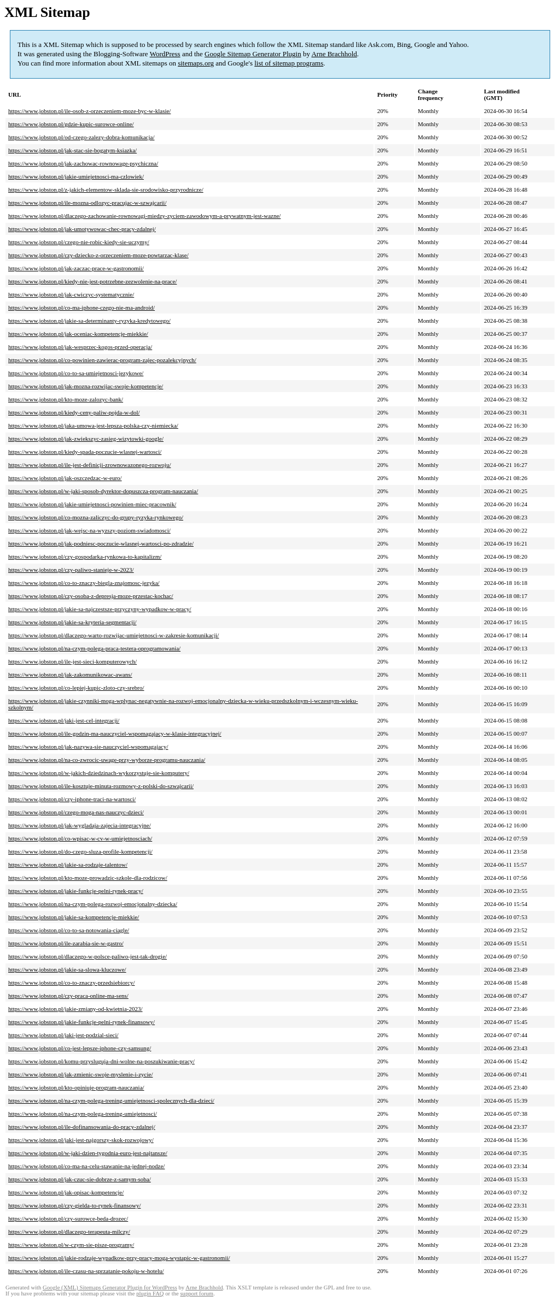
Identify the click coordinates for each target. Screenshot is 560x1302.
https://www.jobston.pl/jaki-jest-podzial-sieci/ (63, 1035)
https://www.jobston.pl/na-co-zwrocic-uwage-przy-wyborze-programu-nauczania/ (106, 759)
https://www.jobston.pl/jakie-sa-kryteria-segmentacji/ (72, 622)
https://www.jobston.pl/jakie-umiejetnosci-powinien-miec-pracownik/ (92, 504)
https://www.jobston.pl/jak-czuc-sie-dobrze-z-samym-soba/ (79, 1179)
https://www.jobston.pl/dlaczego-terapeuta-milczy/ (69, 1231)
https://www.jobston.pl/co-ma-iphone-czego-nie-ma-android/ (81, 307)
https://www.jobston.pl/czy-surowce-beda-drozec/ (68, 1218)
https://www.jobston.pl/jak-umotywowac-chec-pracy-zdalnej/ (82, 229)
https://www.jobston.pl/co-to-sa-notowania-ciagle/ (68, 930)
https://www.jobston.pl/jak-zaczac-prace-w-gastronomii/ (76, 268)
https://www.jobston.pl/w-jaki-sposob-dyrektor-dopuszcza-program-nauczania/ (103, 491)
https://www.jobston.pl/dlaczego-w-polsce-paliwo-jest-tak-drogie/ (87, 956)
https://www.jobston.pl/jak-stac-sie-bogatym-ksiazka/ (72, 150)
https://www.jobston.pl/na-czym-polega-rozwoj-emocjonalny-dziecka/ (92, 904)
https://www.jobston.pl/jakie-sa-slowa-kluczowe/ (67, 969)
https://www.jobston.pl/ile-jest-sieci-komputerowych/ (72, 661)
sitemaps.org (196, 63)
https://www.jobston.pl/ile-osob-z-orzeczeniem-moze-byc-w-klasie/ (89, 111)
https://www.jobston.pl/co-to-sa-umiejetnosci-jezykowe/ (75, 373)
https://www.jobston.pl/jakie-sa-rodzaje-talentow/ (67, 864)
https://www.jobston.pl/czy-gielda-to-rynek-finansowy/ (74, 1205)
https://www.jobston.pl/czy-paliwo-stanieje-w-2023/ (71, 569)
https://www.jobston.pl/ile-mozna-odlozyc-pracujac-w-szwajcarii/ (87, 202)
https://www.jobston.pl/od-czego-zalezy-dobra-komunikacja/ (81, 137)
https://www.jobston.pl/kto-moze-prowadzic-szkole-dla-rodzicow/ (87, 877)
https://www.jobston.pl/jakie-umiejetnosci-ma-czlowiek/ (76, 176)
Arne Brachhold (334, 54)
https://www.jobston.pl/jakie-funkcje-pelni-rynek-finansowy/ (81, 1022)
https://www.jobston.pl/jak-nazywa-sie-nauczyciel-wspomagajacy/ (88, 746)
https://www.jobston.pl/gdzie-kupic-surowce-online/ (71, 124)
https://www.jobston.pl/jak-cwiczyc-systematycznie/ (71, 294)
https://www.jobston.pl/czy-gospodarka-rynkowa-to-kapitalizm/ (84, 556)
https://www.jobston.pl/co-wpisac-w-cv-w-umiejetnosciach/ (80, 838)
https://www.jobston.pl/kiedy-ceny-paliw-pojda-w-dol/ (74, 412)
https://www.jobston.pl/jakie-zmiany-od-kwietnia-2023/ (75, 1008)
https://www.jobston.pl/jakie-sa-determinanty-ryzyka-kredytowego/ (89, 320)
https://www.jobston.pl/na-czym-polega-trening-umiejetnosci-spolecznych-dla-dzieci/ (111, 1100)
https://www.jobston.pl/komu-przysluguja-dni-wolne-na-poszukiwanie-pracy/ (101, 1061)
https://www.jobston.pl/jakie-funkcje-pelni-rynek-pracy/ (75, 890)
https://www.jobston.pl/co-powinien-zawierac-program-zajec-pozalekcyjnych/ (102, 360)
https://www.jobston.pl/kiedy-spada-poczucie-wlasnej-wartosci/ (84, 451)
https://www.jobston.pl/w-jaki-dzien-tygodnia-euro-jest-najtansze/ (87, 1153)
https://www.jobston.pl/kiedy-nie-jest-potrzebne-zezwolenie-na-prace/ (92, 281)
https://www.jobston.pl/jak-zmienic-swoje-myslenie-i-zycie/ (80, 1074)
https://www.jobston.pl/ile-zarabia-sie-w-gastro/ (66, 943)
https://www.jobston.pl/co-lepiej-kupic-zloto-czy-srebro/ (76, 687)
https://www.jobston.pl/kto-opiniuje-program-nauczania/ (76, 1087)
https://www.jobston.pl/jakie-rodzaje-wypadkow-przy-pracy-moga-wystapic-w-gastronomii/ (119, 1257)
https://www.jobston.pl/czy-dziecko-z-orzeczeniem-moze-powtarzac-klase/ (98, 255)
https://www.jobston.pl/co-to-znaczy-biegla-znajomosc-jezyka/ (84, 582)
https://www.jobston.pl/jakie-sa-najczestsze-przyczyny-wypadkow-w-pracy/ (99, 609)
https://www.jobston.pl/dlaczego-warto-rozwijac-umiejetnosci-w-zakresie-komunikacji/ (113, 635)
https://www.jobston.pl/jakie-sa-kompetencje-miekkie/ (73, 917)
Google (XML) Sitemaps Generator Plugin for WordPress (110, 1288)
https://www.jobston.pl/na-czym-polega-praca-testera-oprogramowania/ (94, 648)
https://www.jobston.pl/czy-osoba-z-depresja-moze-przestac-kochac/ (90, 596)
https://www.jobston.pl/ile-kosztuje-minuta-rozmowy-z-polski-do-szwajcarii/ (101, 786)
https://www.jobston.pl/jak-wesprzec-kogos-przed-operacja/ (80, 347)
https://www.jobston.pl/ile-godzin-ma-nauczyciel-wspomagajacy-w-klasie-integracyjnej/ (114, 733)
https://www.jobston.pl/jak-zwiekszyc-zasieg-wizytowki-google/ (86, 438)
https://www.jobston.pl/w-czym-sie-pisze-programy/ (71, 1244)
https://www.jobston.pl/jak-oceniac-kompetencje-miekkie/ (78, 333)
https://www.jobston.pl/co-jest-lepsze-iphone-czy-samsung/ (79, 1048)
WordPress (165, 54)
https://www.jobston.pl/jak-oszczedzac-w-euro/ (65, 478)
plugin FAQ (150, 1294)
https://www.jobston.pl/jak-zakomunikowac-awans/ (70, 674)
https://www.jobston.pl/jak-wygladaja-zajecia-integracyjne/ (79, 825)
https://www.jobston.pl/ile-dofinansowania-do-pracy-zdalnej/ (81, 1126)
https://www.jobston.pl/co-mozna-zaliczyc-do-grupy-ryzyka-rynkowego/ (95, 517)
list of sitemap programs (288, 63)
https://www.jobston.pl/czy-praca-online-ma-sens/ (68, 995)
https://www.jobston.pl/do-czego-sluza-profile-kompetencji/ (80, 851)
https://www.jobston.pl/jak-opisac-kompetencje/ (66, 1192)
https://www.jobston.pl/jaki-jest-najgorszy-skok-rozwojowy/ (81, 1140)
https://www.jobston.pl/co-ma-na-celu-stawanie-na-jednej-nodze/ (86, 1166)
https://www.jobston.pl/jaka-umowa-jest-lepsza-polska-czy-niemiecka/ (93, 425)
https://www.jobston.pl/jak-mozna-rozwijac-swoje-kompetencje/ (85, 386)
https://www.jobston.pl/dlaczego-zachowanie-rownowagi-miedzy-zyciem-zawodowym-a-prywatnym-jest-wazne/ (144, 215)
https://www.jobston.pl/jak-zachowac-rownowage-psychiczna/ (83, 163)
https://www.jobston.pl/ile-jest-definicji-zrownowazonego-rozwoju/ (89, 464)
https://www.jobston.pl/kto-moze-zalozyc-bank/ (65, 399)
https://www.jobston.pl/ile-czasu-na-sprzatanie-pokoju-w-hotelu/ (86, 1271)
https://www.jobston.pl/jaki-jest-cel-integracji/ (63, 720)
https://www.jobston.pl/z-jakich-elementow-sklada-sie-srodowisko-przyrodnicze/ (105, 189)
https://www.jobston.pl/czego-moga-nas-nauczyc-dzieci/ (76, 812)
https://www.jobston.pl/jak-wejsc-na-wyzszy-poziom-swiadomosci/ (89, 530)
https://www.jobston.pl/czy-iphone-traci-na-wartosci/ (72, 799)
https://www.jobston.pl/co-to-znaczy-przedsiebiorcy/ (71, 982)
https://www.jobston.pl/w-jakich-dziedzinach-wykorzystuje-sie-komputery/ (98, 773)
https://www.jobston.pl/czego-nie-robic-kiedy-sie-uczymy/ (78, 242)
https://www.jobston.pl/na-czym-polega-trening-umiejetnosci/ (82, 1113)
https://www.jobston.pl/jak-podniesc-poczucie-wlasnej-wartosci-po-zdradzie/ (101, 543)
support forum (196, 1294)
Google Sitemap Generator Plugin (253, 54)
